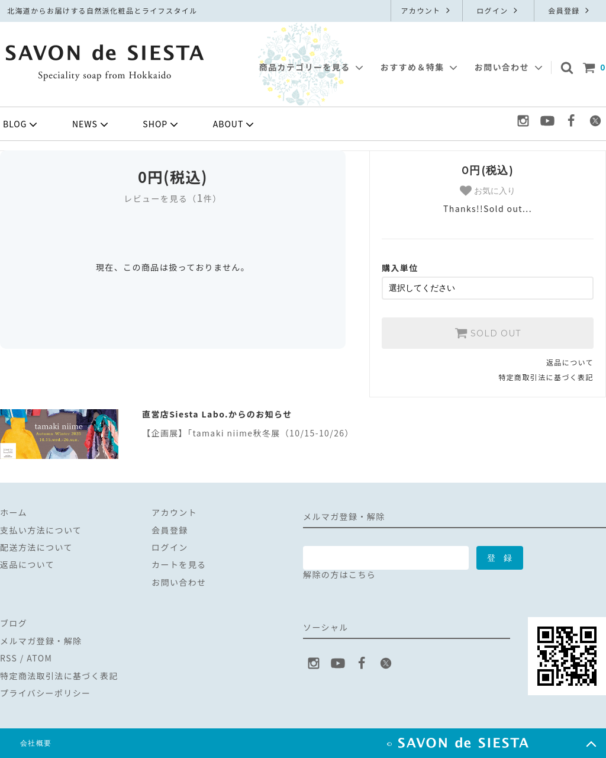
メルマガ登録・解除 (41, 641)
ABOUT (235, 124)
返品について (570, 362)
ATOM (39, 658)
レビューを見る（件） (172, 198)
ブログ (13, 623)
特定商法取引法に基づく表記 (59, 675)
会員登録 (570, 10)
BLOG (21, 124)
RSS (8, 658)
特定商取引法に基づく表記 (546, 377)
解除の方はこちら (339, 574)
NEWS (91, 124)
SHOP (161, 124)
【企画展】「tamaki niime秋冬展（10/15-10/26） (248, 433)
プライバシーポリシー (45, 693)
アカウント (426, 10)
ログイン (498, 10)
